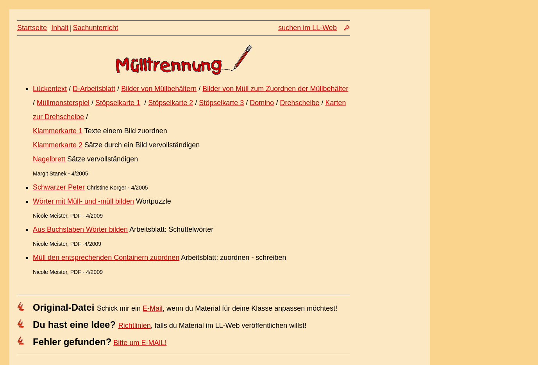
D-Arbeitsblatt (94, 89)
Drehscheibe (299, 103)
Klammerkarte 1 (57, 131)
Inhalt (59, 28)
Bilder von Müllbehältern (159, 89)
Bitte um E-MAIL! (139, 343)
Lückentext (50, 89)
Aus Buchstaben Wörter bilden (80, 229)
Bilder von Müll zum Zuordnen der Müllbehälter (275, 89)
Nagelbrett (49, 159)
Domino (262, 103)
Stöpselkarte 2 (170, 103)
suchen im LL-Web (307, 28)
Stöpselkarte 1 (117, 103)
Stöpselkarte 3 (221, 103)
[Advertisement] (393, 157)
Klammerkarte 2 (57, 145)
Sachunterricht (95, 28)
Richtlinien (134, 325)
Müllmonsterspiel (63, 103)
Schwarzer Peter (59, 187)
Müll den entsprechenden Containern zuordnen (106, 257)
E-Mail (153, 308)
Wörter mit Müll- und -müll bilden (83, 201)
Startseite (32, 28)
